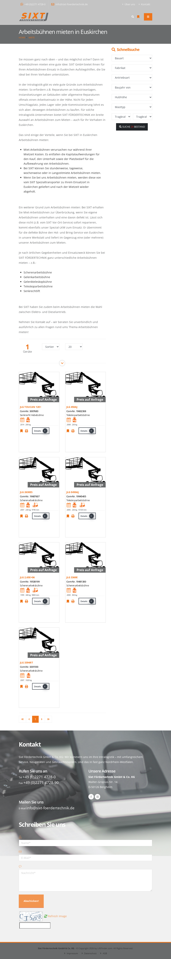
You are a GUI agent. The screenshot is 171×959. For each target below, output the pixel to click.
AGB (105, 953)
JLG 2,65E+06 (27, 577)
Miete (32, 37)
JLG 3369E (72, 577)
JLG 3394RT (26, 662)
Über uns (128, 4)
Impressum (72, 953)
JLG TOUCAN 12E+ (30, 407)
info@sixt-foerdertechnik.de (69, 4)
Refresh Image (57, 916)
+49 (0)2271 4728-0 (33, 4)
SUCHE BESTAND (132, 126)
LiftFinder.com (104, 948)
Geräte (27, 351)
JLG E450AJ (72, 492)
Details (40, 430)
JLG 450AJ (71, 407)
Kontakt (144, 4)
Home (22, 37)
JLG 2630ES (26, 492)
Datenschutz (90, 953)
